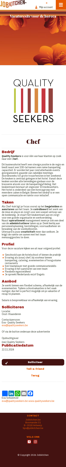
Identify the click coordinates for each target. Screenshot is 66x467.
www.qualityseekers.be (41, 401)
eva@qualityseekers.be (15, 325)
